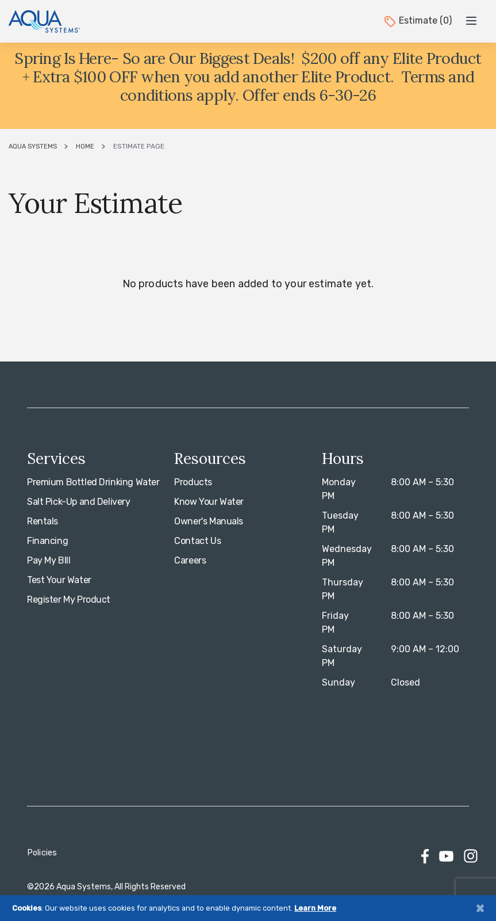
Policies (42, 853)
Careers (190, 560)
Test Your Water (59, 579)
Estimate (417, 20)
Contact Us (197, 540)
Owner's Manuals (208, 521)
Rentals (42, 521)
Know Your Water (209, 501)
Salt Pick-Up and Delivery (78, 501)
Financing (47, 540)
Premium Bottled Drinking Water (93, 482)
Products (193, 482)
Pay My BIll (48, 560)
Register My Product (68, 599)
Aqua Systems (33, 146)
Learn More (315, 908)
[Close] (479, 908)
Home (85, 146)
